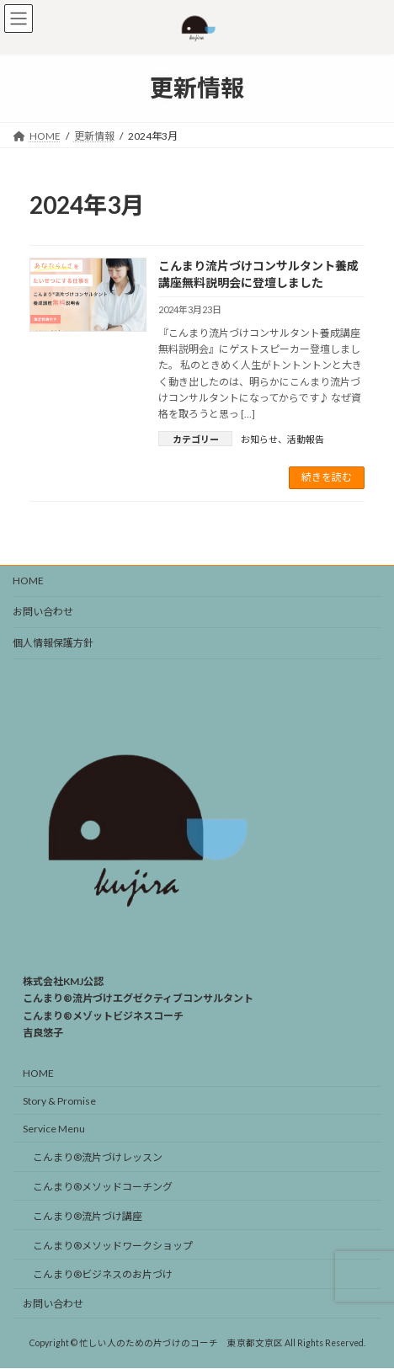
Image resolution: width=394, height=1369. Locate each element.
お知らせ (259, 439)
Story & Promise (59, 1101)
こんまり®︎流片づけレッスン (97, 1158)
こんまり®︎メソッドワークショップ (113, 1245)
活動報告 (305, 439)
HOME (28, 580)
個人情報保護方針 (53, 643)
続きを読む (326, 477)
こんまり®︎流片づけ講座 (87, 1216)
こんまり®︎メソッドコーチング (103, 1187)
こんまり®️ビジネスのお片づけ (103, 1275)
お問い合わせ (43, 611)
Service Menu (54, 1128)
